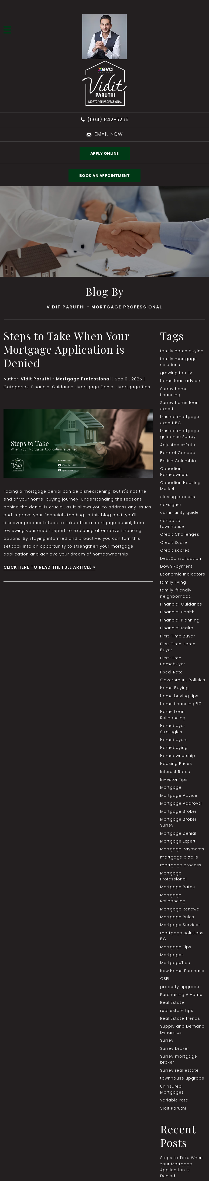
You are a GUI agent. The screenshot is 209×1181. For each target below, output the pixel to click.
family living (173, 582)
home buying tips (179, 696)
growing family (176, 373)
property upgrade (179, 986)
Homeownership (177, 755)
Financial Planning (180, 620)
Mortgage (170, 787)
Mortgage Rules (177, 917)
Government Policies (182, 680)
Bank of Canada (178, 452)
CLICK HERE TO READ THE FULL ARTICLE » (49, 567)
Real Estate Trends (180, 1018)
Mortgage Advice (178, 795)
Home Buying (174, 687)
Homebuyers (174, 739)
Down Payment (176, 566)
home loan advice (180, 380)
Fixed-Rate (171, 672)
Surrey (167, 1040)
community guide (179, 512)
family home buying (182, 351)
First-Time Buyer (177, 636)
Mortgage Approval (181, 803)
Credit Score (173, 542)
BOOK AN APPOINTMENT (104, 175)
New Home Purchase (182, 970)
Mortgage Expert (178, 841)
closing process (177, 496)
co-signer (170, 504)
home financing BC (181, 703)
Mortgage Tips (134, 387)
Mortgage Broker (178, 811)
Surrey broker (174, 1048)
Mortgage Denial (96, 387)
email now (108, 134)
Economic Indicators (182, 574)
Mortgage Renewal (180, 909)
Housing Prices (176, 763)
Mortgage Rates (177, 887)
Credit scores (175, 550)
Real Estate (172, 1002)
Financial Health (177, 612)
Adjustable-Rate (177, 445)
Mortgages (172, 955)
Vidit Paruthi (173, 1108)
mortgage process (180, 865)
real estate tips (176, 1010)
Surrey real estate (179, 1070)
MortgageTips (175, 962)
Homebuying (174, 747)
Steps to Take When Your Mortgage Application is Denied (66, 349)
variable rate (174, 1100)
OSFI (164, 978)
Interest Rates (175, 771)
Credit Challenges (179, 534)
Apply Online (104, 153)
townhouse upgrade (182, 1078)
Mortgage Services (180, 924)
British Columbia (178, 460)
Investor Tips (174, 779)
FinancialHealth (176, 628)
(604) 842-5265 (108, 119)
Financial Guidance (52, 387)
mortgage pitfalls (179, 857)
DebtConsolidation (180, 558)
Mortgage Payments (182, 849)
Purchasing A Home (181, 994)
